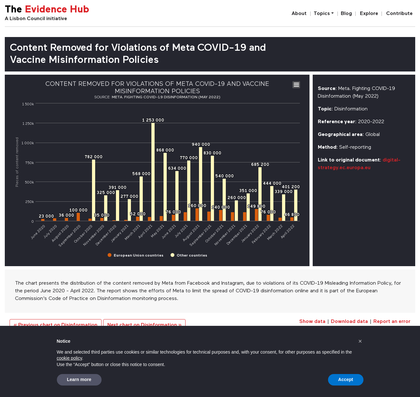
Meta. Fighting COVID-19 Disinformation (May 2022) (166, 97)
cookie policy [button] (69, 358)
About (299, 13)
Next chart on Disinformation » (144, 325)
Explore (369, 13)
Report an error (391, 321)
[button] (360, 341)
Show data (312, 321)
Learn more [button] (79, 379)
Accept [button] (345, 379)
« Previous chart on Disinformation (55, 325)
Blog (346, 13)
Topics (322, 13)
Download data (349, 321)
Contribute (399, 13)
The (47, 10)
